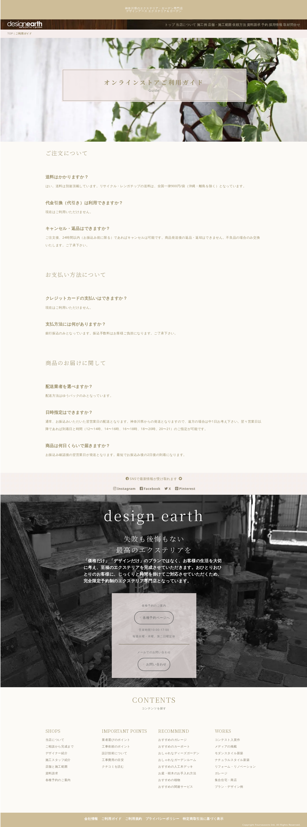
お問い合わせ (157, 664)
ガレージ (224, 773)
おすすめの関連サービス (178, 786)
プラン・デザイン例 (232, 786)
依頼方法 (230, 24)
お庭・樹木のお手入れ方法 (180, 773)
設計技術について (117, 753)
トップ (151, 24)
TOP (13, 33)
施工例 (188, 24)
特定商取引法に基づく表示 (206, 818)
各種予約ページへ (157, 617)
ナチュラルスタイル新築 (235, 759)
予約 (261, 24)
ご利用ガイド (114, 818)
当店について (169, 24)
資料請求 (247, 24)
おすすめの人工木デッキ (178, 766)
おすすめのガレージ (175, 739)
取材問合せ (293, 24)
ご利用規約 (136, 818)
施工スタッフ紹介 (61, 759)
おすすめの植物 (172, 779)
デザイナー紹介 (59, 753)
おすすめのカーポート (177, 746)
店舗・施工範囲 (208, 24)
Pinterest (188, 488)
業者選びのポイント (119, 739)
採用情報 (275, 24)
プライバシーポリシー (165, 818)
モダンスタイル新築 (232, 753)
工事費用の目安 (116, 759)
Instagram (127, 488)
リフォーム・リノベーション (238, 766)
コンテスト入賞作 (230, 739)
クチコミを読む (116, 766)
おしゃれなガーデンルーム (180, 759)
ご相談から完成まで (62, 746)
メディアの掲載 (229, 746)
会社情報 (94, 818)
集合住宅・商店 (229, 779)
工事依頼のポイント (119, 746)
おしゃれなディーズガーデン (181, 753)
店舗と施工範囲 (59, 766)
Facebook (153, 488)
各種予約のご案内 (61, 779)
